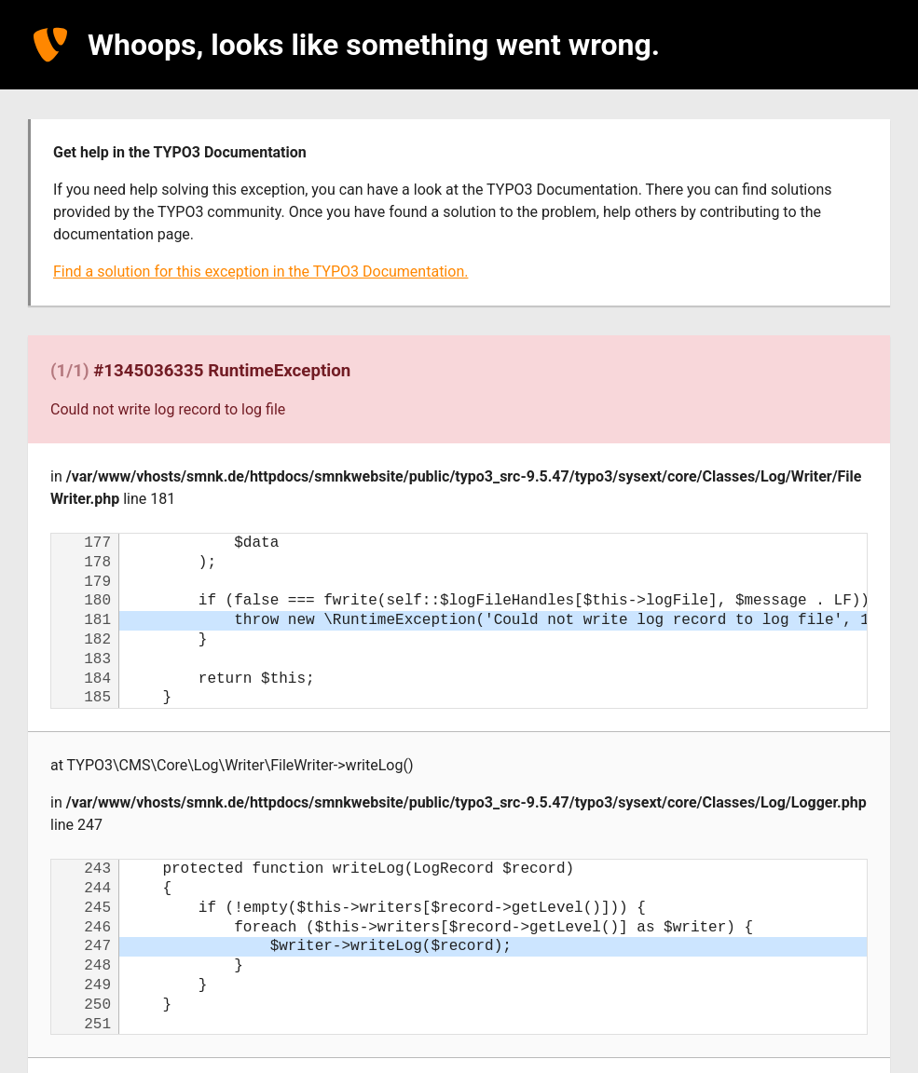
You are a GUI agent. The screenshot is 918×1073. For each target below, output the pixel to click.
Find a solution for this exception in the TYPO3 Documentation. (260, 271)
